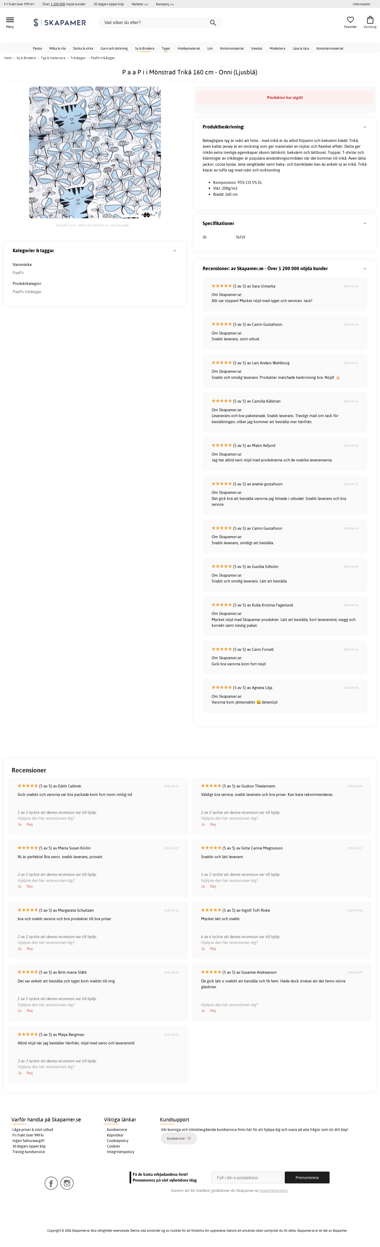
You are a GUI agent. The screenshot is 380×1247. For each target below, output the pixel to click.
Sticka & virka (83, 48)
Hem (8, 58)
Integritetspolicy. (273, 1190)
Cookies (113, 1146)
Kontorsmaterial (232, 48)
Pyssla (37, 48)
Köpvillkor (115, 1135)
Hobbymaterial (189, 48)
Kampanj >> (165, 4)
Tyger (166, 48)
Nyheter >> (140, 4)
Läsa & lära (301, 48)
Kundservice (117, 1129)
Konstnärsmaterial (329, 48)
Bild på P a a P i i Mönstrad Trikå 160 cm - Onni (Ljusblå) (92, 225)
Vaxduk (256, 48)
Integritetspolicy (120, 1151)
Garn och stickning (114, 48)
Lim (210, 48)
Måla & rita (57, 48)
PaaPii (18, 272)
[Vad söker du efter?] (161, 22)
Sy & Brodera (144, 48)
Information (361, 4)
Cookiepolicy (118, 1140)
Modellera (277, 48)
